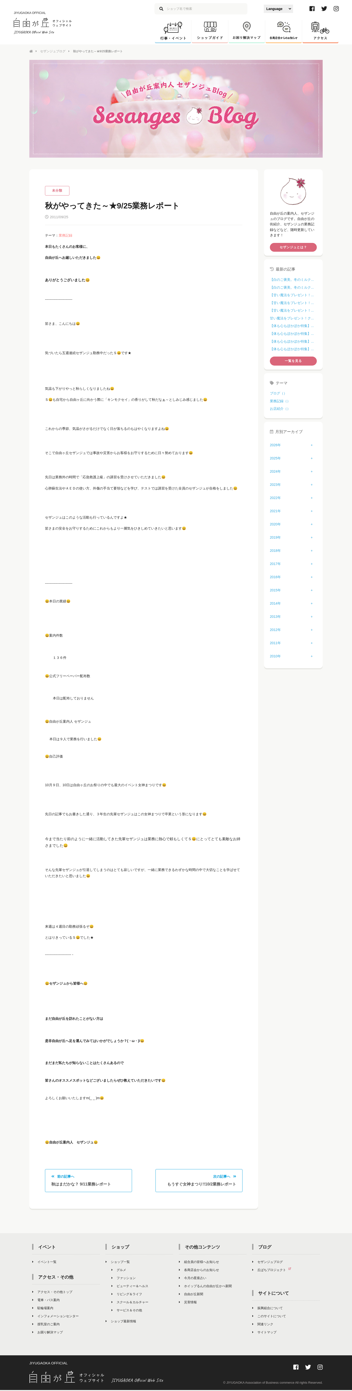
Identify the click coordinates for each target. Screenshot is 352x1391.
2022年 (275, 498)
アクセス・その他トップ (52, 1292)
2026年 (275, 445)
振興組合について (267, 1308)
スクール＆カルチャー (129, 1302)
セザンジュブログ (52, 51)
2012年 (275, 629)
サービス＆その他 (126, 1311)
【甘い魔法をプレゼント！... (292, 295)
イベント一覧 (44, 1262)
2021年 (275, 511)
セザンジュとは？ (293, 247)
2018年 (275, 550)
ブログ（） (278, 393)
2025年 (275, 458)
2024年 (275, 471)
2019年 (275, 537)
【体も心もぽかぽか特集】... (292, 325)
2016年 (275, 577)
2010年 (275, 656)
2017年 (275, 563)
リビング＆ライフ (126, 1294)
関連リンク (262, 1324)
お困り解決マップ (47, 1333)
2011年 (275, 643)
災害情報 (188, 1302)
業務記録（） (280, 401)
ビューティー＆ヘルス (129, 1286)
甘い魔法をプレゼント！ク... (292, 318)
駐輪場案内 (42, 1308)
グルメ (118, 1270)
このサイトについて (269, 1316)
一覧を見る (293, 360)
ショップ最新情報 (121, 1322)
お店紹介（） (280, 408)
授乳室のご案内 (46, 1324)
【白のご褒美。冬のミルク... (292, 279)
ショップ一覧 (118, 1262)
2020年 (275, 524)
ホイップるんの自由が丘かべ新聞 (205, 1286)
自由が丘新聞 (191, 1294)
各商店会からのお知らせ (199, 1270)
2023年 (275, 484)
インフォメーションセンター (55, 1316)
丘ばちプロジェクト (273, 1270)
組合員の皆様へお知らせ (199, 1262)
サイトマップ (264, 1333)
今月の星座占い (192, 1278)
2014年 (275, 603)
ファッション (123, 1278)
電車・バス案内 (46, 1300)
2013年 (275, 616)
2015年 (275, 590)
